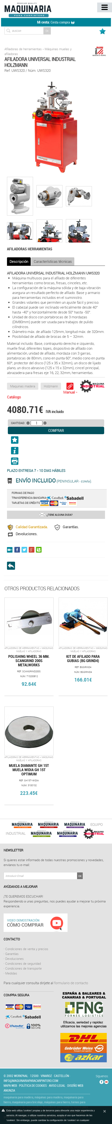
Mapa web (10, 1085)
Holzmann (51, 386)
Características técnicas (53, 261)
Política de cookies (33, 1085)
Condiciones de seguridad (23, 963)
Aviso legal (57, 1085)
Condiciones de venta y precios (26, 949)
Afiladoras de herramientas (23, 49)
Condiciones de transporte (23, 968)
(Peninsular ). (54, 481)
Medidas (11, 973)
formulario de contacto (71, 983)
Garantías (12, 954)
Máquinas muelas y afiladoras (34, 649)
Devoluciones (14, 958)
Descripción (19, 261)
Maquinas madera (22, 386)
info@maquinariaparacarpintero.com (31, 1080)
